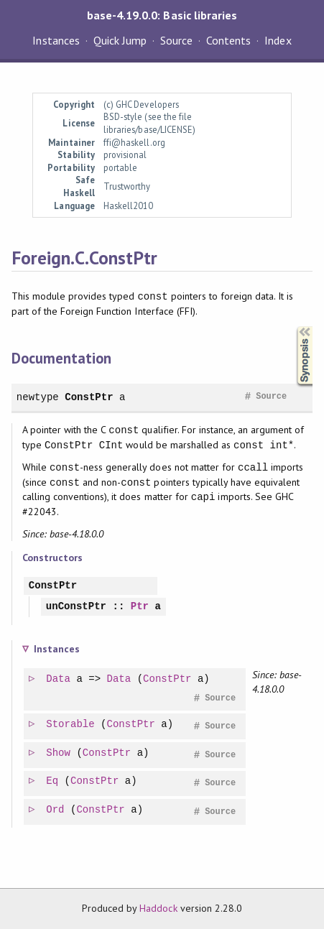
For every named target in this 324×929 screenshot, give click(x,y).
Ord (56, 810)
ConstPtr (89, 397)
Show (59, 753)
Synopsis (293, 326)
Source (176, 40)
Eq (53, 781)
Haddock (158, 908)
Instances (55, 40)
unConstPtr (76, 607)
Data (59, 679)
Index (277, 40)
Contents (228, 40)
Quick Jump (120, 40)
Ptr (140, 607)
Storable (71, 724)
